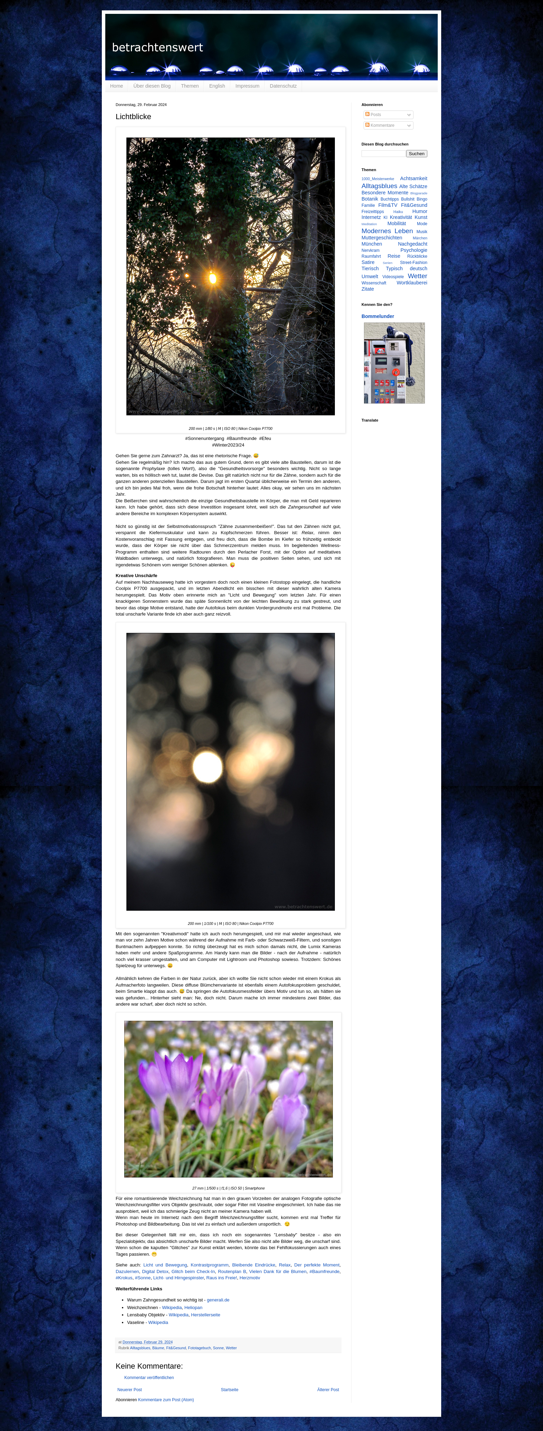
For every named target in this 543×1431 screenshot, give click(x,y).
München (372, 244)
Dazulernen (127, 1271)
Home (116, 86)
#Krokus (124, 1277)
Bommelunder (378, 316)
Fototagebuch (199, 1348)
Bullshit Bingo (414, 199)
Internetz (371, 217)
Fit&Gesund (176, 1348)
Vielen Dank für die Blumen (277, 1271)
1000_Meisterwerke (378, 179)
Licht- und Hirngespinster (178, 1277)
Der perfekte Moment (316, 1264)
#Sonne (143, 1277)
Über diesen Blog (151, 86)
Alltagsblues (140, 1348)
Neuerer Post (129, 1389)
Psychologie (413, 250)
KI (386, 217)
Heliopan (193, 1307)
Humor (419, 211)
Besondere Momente (385, 192)
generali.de (218, 1299)
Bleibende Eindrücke (253, 1264)
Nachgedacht (412, 244)
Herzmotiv (250, 1277)
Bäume (158, 1348)
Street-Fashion (413, 262)
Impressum (247, 86)
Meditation (369, 224)
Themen (190, 86)
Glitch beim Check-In (193, 1271)
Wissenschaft (374, 283)
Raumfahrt (371, 256)
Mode (422, 223)
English (217, 86)
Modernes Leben (387, 231)
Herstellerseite (205, 1314)
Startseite (230, 1389)
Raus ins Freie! (221, 1277)
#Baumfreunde (325, 1271)
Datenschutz (283, 86)
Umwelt (370, 276)
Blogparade (418, 193)
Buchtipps (390, 199)
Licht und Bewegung (165, 1264)
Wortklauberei (412, 282)
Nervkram (371, 250)
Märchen (420, 238)
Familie (368, 205)
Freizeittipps (373, 211)
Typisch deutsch (406, 268)
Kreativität (401, 217)
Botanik (370, 199)
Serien (387, 263)
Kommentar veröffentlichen (149, 1377)
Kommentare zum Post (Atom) (166, 1399)
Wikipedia (172, 1307)
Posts (373, 114)
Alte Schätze (413, 186)
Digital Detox (155, 1271)
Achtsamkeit (413, 178)
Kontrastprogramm (210, 1264)
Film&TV (387, 205)
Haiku (398, 212)
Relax (285, 1264)
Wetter (231, 1348)
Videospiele (393, 276)
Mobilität (397, 223)
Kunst (421, 217)
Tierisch (370, 268)
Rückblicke (417, 256)
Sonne (218, 1348)
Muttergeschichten (382, 237)
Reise (394, 256)
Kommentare (379, 125)
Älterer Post (328, 1389)
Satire (368, 262)
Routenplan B (232, 1271)
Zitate (368, 289)
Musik (422, 231)
